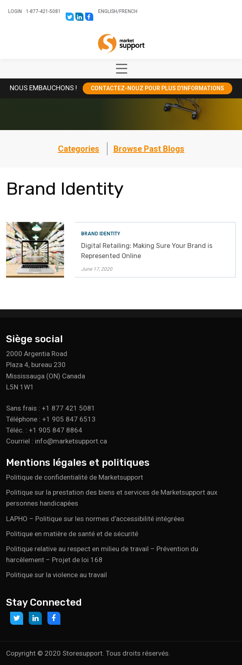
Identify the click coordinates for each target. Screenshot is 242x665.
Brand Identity (100, 234)
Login (15, 11)
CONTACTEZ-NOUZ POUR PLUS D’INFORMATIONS (157, 88)
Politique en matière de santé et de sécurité (72, 534)
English (107, 11)
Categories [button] (78, 149)
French (128, 11)
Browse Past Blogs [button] (149, 149)
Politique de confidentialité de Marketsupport (74, 477)
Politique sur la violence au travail (56, 575)
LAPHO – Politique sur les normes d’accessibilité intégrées (95, 519)
